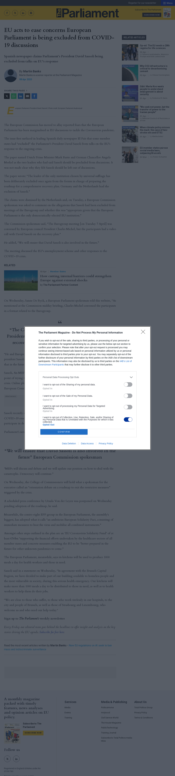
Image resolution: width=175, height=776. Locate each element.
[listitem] (87, 377)
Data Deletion (69, 443)
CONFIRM (64, 432)
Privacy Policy (106, 443)
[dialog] (87, 388)
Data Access (87, 443)
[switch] (128, 384)
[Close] (144, 333)
